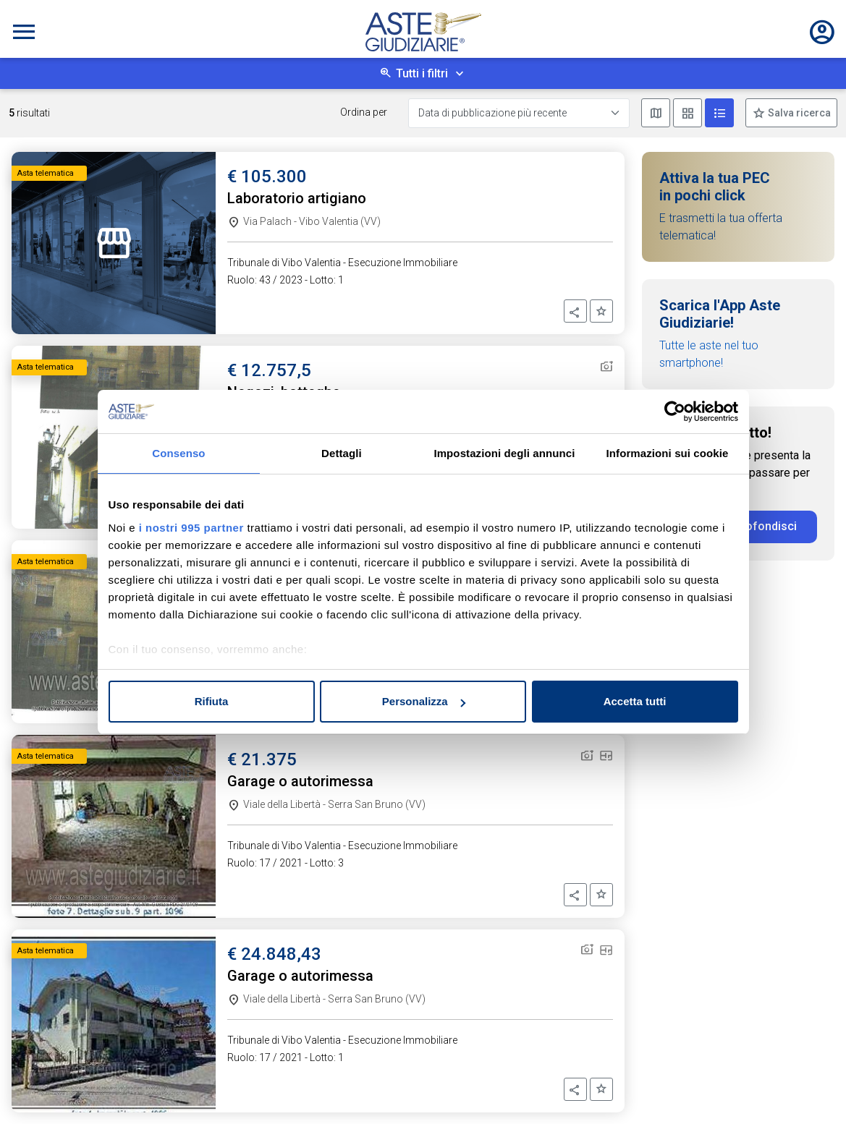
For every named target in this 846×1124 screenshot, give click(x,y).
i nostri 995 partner (191, 527)
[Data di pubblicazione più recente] (519, 113)
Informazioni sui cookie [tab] (667, 453)
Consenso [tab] (178, 453)
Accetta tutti (635, 701)
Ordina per (363, 112)
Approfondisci (759, 526)
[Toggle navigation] (24, 32)
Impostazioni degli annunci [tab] (504, 453)
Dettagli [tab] (341, 453)
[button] (575, 311)
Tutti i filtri (422, 73)
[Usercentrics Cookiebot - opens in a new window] (675, 411)
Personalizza (423, 701)
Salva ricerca (798, 113)
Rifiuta (212, 701)
